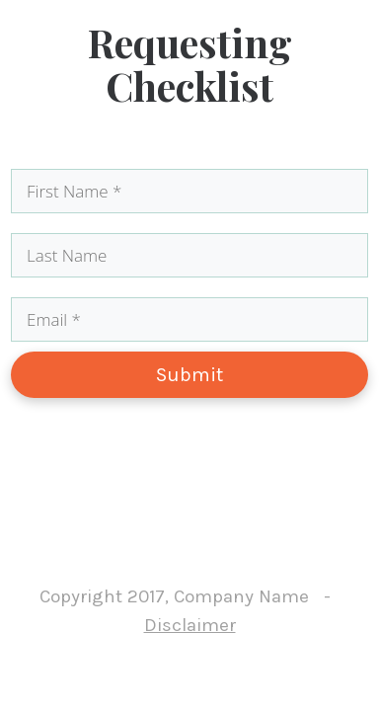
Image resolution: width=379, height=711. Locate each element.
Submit (189, 374)
